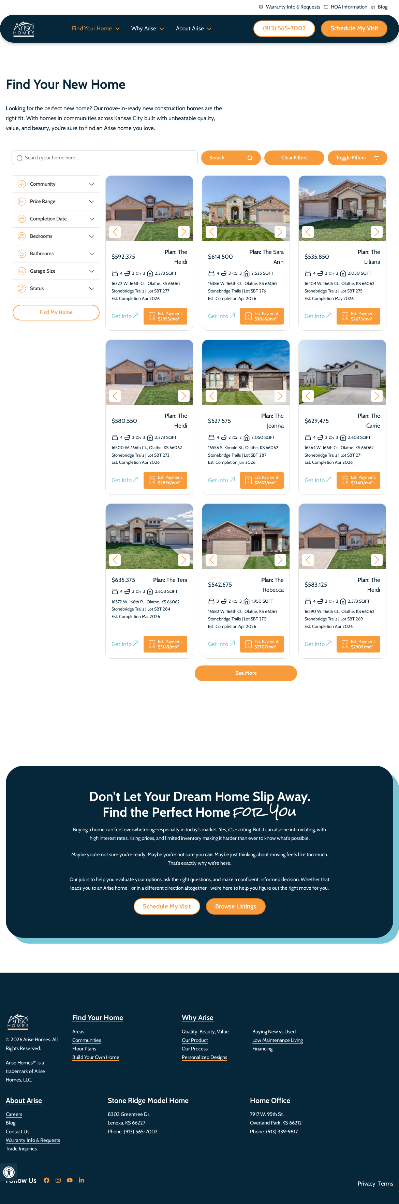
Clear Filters (294, 158)
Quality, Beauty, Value (205, 1032)
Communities (86, 1040)
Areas (78, 1032)
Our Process (195, 1049)
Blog (10, 1123)
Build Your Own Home (95, 1057)
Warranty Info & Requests (33, 1140)
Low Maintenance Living (277, 1040)
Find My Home (56, 313)
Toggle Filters (357, 158)
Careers (14, 1114)
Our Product (195, 1040)
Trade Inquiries (21, 1149)
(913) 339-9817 (282, 1132)
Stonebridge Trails (128, 291)
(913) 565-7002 (141, 1132)
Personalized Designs (204, 1057)
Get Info (125, 317)
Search (231, 158)
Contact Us (17, 1132)
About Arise (190, 28)
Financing (262, 1049)
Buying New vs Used (274, 1032)
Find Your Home (92, 28)
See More (246, 673)
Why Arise (143, 28)
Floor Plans (84, 1049)
